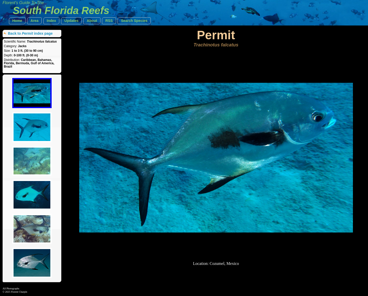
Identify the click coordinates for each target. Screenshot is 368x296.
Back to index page (30, 33)
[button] (17, 20)
